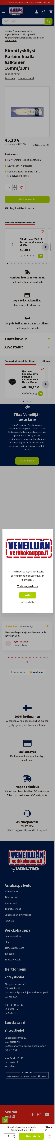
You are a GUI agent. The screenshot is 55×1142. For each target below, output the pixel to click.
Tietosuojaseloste (27, 586)
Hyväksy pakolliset (27, 602)
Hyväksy (27, 595)
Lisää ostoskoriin (31, 1136)
